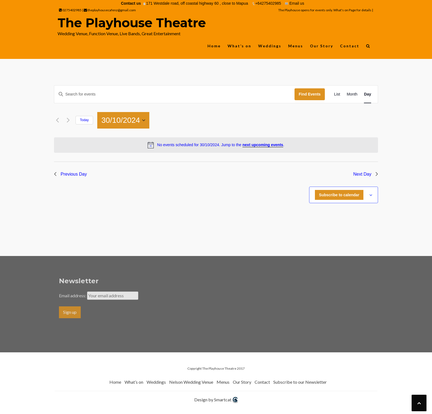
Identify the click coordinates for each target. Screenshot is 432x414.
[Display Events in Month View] (352, 94)
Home (214, 45)
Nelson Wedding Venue (191, 382)
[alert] (216, 145)
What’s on (239, 45)
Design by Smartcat (216, 400)
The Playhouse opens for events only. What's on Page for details (325, 10)
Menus (295, 45)
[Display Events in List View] (337, 94)
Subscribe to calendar (339, 195)
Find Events (309, 94)
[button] (368, 47)
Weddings (269, 45)
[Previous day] (57, 120)
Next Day (365, 174)
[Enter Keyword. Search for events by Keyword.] (174, 94)
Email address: (73, 295)
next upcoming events (262, 145)
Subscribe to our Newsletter (300, 382)
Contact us (131, 3)
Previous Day (70, 174)
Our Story (321, 45)
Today (84, 120)
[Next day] (68, 120)
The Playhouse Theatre (132, 22)
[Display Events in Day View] (367, 94)
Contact (349, 45)
